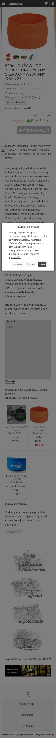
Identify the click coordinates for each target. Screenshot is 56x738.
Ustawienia (17, 264)
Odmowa (30, 264)
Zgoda (42, 264)
